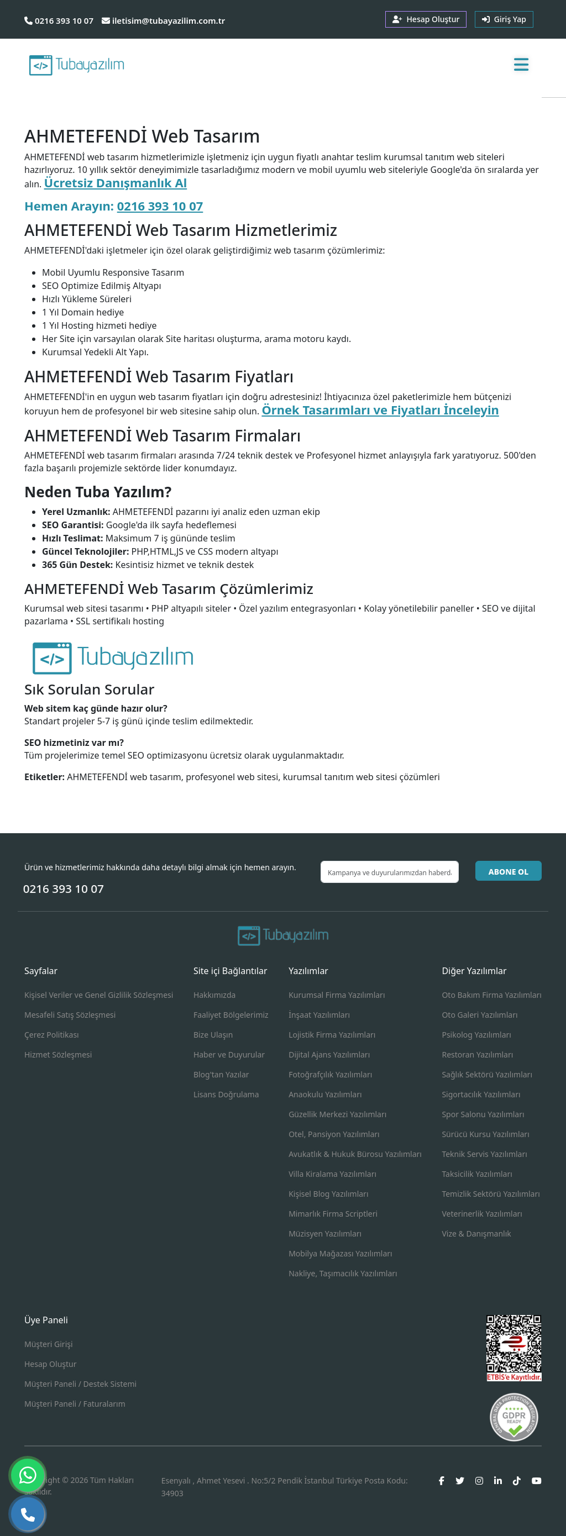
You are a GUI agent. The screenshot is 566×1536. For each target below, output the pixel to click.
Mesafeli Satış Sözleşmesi (70, 1014)
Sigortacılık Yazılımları (481, 1094)
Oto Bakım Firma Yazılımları (492, 995)
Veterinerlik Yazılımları (482, 1213)
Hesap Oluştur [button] (425, 19)
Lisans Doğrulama (226, 1094)
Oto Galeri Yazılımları (479, 1014)
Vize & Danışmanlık (476, 1233)
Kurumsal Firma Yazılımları (337, 995)
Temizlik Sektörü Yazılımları (490, 1193)
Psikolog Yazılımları (476, 1034)
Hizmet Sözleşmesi (58, 1054)
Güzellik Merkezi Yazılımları (337, 1114)
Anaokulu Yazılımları (325, 1094)
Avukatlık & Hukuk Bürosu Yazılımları (355, 1154)
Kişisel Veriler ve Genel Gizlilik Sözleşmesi (98, 995)
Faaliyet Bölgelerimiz (231, 1014)
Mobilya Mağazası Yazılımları (340, 1253)
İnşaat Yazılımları (319, 1014)
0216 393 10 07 (58, 20)
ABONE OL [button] (508, 871)
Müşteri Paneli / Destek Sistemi (80, 1384)
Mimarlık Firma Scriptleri (333, 1213)
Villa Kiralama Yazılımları (332, 1174)
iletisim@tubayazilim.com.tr (163, 20)
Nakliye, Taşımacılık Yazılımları (343, 1273)
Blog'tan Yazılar (221, 1074)
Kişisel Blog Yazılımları (328, 1193)
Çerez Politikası (51, 1034)
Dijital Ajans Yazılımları (329, 1054)
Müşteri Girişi (48, 1344)
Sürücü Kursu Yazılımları (485, 1134)
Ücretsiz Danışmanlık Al (115, 182)
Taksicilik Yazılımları (477, 1174)
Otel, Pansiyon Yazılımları (334, 1134)
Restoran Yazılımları (477, 1054)
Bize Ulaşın (213, 1034)
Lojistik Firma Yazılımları (332, 1034)
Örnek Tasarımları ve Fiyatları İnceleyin (380, 409)
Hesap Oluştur (50, 1364)
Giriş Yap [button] (504, 19)
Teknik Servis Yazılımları (484, 1154)
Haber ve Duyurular (229, 1054)
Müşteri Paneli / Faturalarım (74, 1403)
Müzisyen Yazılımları (325, 1233)
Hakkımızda (214, 995)
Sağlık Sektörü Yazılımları (487, 1074)
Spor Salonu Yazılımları (483, 1114)
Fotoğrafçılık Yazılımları (330, 1074)
